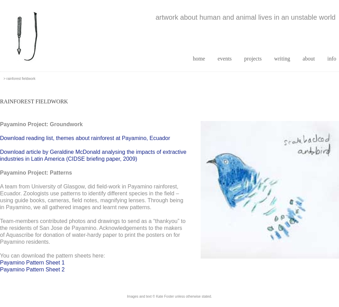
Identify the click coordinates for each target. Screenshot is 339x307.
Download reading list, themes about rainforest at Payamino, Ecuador (85, 138)
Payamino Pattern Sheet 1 (32, 263)
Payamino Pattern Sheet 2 (32, 269)
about (309, 59)
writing (282, 59)
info (331, 59)
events (225, 59)
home (199, 59)
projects (253, 59)
